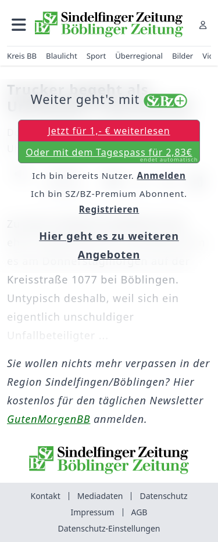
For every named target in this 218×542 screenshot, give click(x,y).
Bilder (182, 56)
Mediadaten (100, 495)
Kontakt (45, 495)
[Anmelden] (202, 25)
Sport (96, 56)
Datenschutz (163, 495)
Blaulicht (61, 56)
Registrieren (109, 209)
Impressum (93, 512)
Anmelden (161, 175)
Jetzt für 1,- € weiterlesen (109, 130)
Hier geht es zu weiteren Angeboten (108, 245)
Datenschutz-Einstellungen (109, 528)
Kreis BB (22, 56)
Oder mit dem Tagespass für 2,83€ (112, 154)
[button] (19, 24)
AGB (139, 512)
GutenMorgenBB (48, 419)
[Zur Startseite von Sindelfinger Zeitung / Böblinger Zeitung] (109, 24)
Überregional (139, 56)
